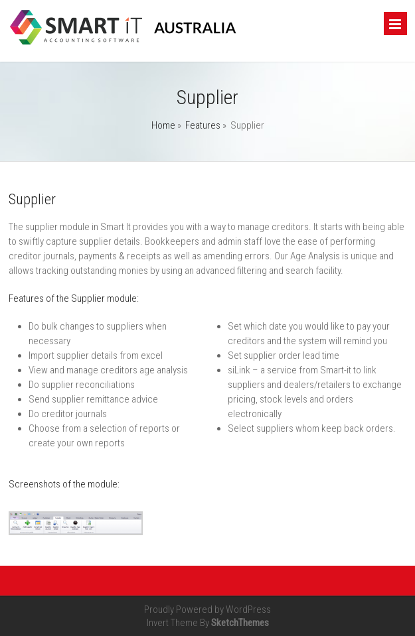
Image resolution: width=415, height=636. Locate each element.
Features (202, 125)
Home (163, 125)
